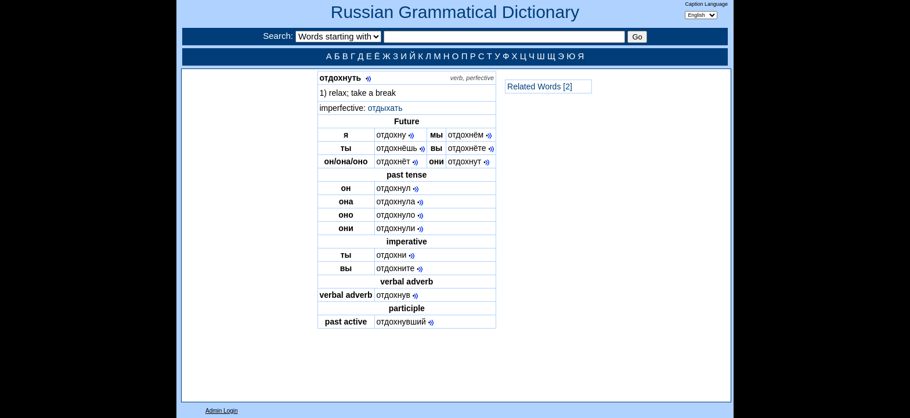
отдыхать (385, 108)
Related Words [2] (539, 86)
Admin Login (221, 411)
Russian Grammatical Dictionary (455, 11)
